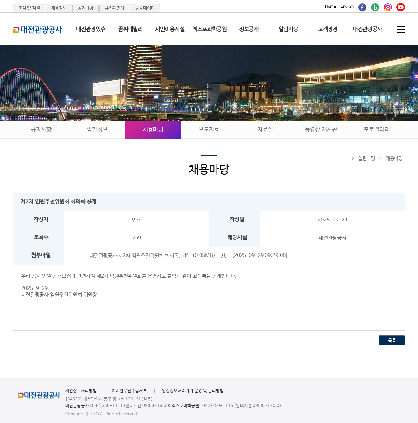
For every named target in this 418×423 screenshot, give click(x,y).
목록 (392, 340)
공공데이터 (145, 8)
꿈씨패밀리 (114, 8)
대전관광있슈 (90, 29)
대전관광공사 (367, 29)
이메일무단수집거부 (129, 390)
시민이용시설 (170, 29)
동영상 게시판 (321, 129)
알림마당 (288, 29)
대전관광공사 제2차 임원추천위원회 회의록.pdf (138, 255)
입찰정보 (97, 129)
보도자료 (209, 129)
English (347, 6)
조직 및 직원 (29, 8)
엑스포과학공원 (209, 29)
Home (330, 6)
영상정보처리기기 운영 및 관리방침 (193, 390)
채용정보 (59, 8)
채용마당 (153, 129)
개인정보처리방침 (81, 390)
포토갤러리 (377, 129)
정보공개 (249, 29)
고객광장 (328, 29)
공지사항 (85, 8)
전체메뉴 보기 (401, 29)
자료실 (265, 129)
